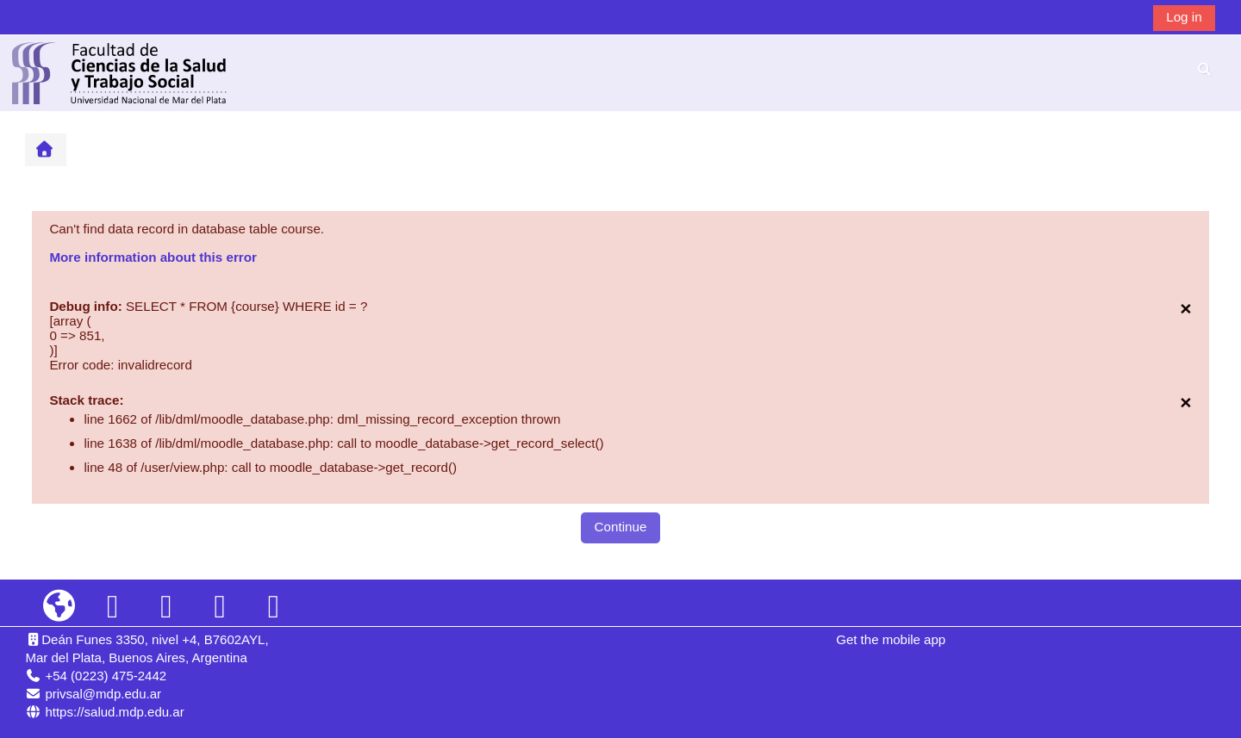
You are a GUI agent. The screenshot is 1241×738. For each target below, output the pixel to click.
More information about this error (152, 257)
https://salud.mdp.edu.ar (114, 711)
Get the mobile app (890, 639)
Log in (1183, 16)
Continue (621, 526)
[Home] (120, 72)
